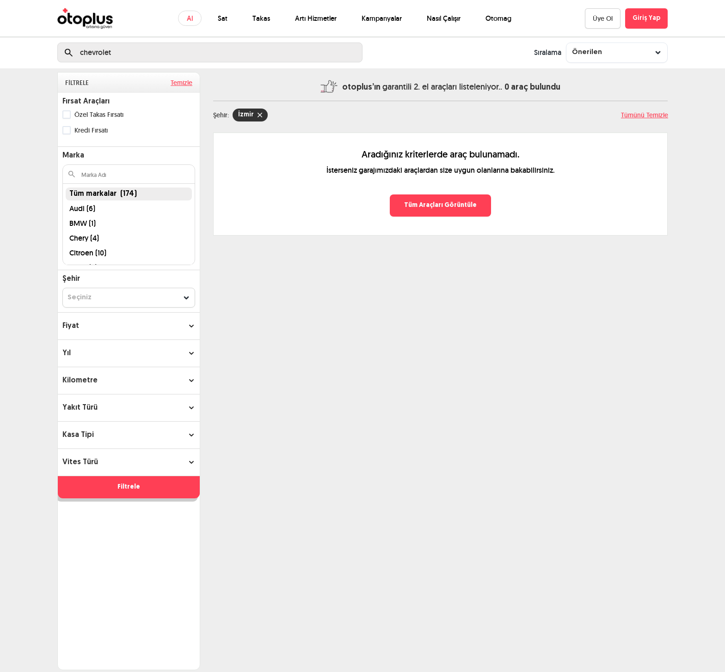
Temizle (181, 83)
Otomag (498, 18)
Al (190, 18)
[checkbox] (66, 114)
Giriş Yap (646, 18)
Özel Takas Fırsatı (98, 114)
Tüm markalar (103, 194)
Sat (222, 18)
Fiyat (70, 326)
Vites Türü (80, 462)
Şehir (71, 279)
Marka (73, 155)
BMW (82, 223)
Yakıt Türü (80, 408)
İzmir (250, 114)
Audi (82, 208)
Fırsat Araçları (86, 101)
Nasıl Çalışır (444, 18)
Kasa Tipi (78, 435)
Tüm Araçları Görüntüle (440, 205)
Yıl (66, 353)
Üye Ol (603, 18)
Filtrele (128, 487)
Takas (261, 18)
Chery (84, 238)
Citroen (87, 253)
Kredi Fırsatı (91, 130)
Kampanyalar (382, 18)
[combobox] (617, 52)
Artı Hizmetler (316, 18)
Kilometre (80, 380)
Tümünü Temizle (644, 115)
